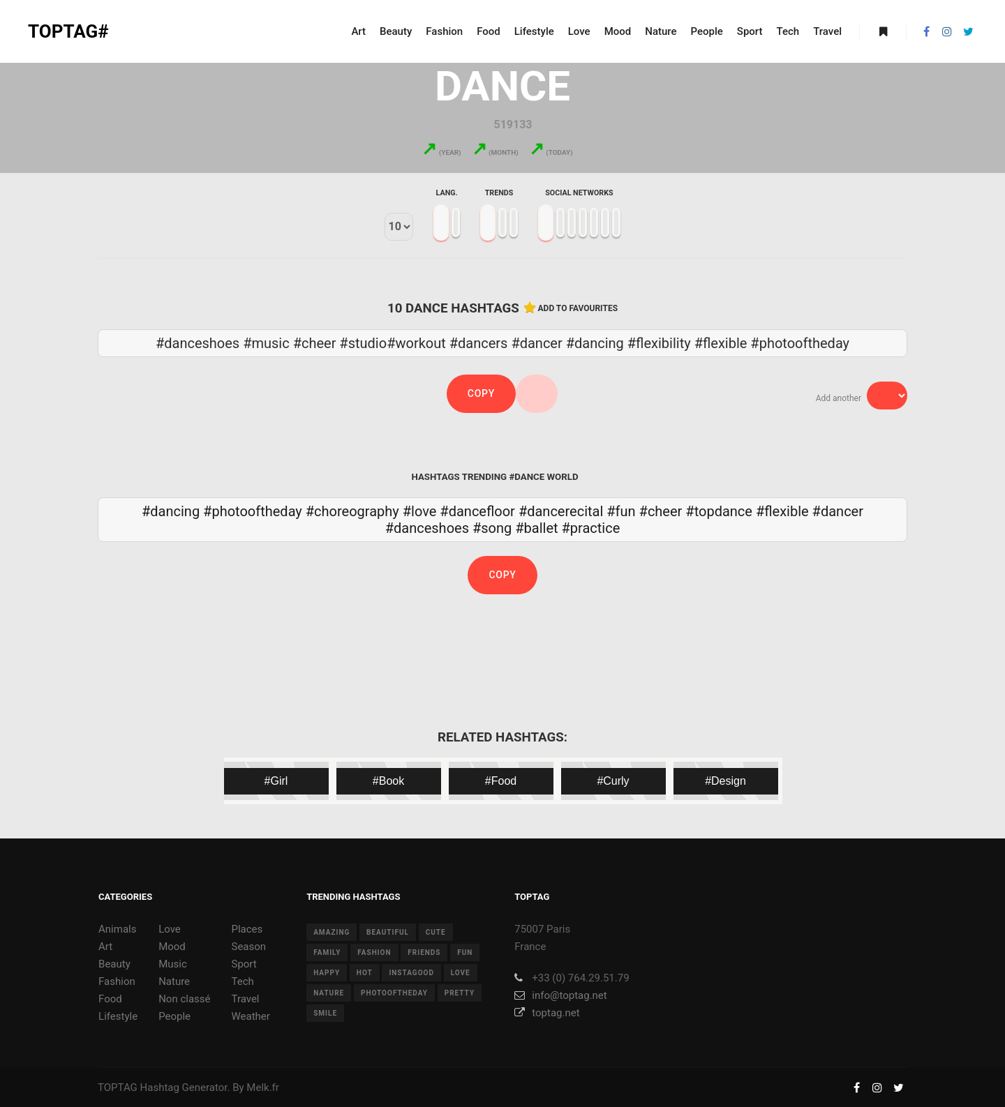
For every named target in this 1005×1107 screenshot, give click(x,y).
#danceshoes (427, 528)
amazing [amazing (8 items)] (331, 932)
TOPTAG (117, 1087)
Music (172, 964)
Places (246, 929)
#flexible (782, 511)
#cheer (661, 511)
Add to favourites (578, 308)
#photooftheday (252, 511)
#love (420, 511)
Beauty (114, 964)
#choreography (352, 511)
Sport (243, 964)
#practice (591, 528)
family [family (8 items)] (327, 952)
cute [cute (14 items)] (436, 932)
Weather (250, 1016)
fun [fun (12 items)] (464, 952)
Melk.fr (262, 1087)
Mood (172, 946)
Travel (245, 999)
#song (492, 528)
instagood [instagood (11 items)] (411, 973)
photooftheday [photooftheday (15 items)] (394, 993)
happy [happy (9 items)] (326, 973)
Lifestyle (117, 1016)
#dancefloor (477, 511)
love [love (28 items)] (460, 973)
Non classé (184, 999)
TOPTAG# (68, 31)
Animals (117, 929)
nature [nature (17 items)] (328, 993)
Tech (242, 981)
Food (110, 999)
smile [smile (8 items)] (325, 1013)
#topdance (718, 511)
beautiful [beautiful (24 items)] (387, 932)
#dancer (837, 511)
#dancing (171, 511)
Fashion (116, 981)
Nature (174, 981)
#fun (620, 511)
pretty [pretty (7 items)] (460, 993)
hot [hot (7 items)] (365, 973)
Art (105, 946)
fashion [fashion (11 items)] (374, 952)
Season (248, 946)
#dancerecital (561, 511)
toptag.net (546, 1012)
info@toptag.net (560, 995)
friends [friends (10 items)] (424, 952)
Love (169, 929)
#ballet (536, 528)
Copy (481, 393)
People (174, 1016)
